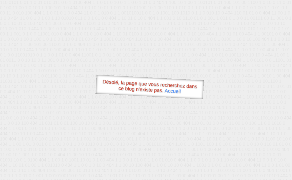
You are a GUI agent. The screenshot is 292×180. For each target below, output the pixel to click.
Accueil (172, 91)
